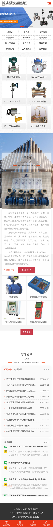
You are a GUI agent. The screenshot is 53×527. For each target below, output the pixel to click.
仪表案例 (33, 523)
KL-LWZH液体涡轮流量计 (41, 112)
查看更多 (27, 379)
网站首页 (46, 523)
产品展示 (20, 523)
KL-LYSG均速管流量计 (14, 112)
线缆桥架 (43, 49)
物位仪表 (10, 49)
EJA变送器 (26, 49)
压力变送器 (10, 43)
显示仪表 (43, 43)
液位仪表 (43, 32)
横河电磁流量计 (14, 87)
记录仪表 (43, 37)
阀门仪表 (26, 43)
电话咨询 (6, 523)
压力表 (26, 32)
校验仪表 (26, 37)
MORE (46, 468)
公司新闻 (8, 467)
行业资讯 (18, 467)
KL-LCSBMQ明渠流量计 (15, 136)
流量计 (10, 32)
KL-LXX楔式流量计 (39, 136)
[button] (22, 26)
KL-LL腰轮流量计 (39, 87)
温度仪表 (10, 37)
